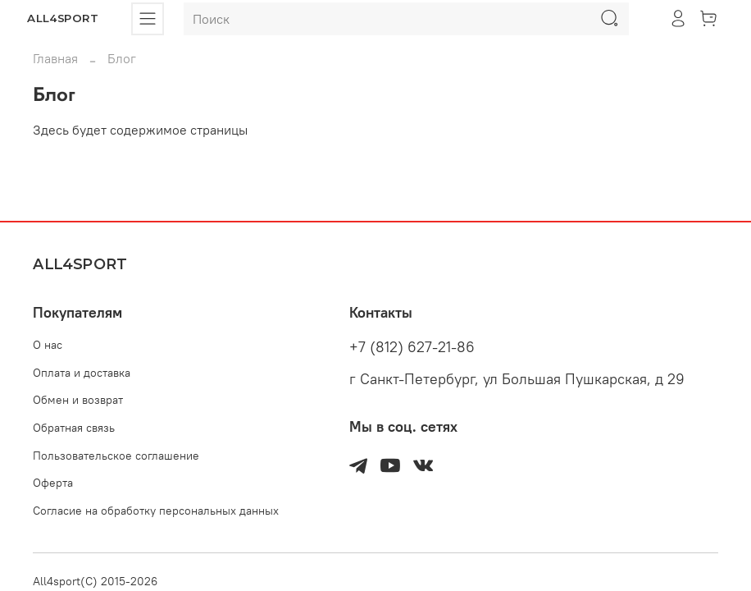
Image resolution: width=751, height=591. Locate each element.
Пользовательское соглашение (116, 455)
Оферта (53, 482)
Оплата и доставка (81, 372)
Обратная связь (74, 427)
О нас (47, 344)
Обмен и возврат (78, 399)
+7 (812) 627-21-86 (412, 347)
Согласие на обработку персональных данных (156, 510)
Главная (55, 58)
